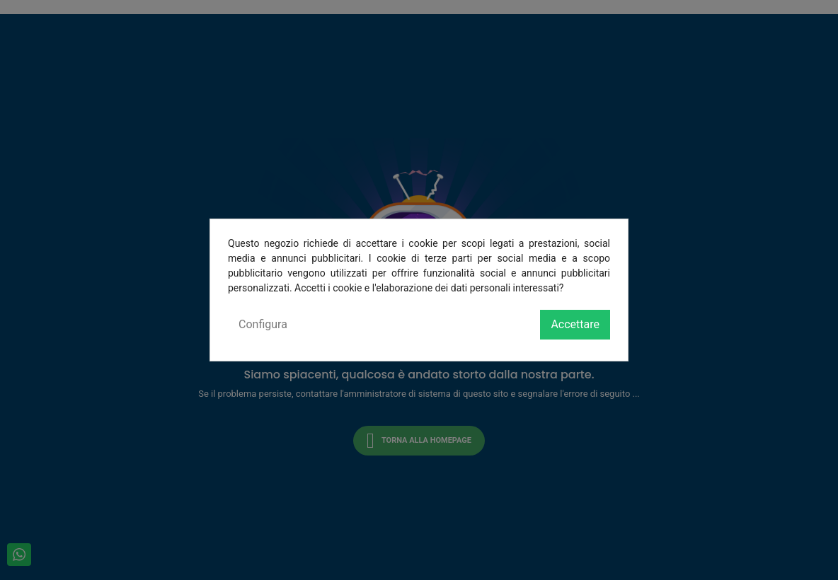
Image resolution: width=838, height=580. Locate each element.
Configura (263, 324)
